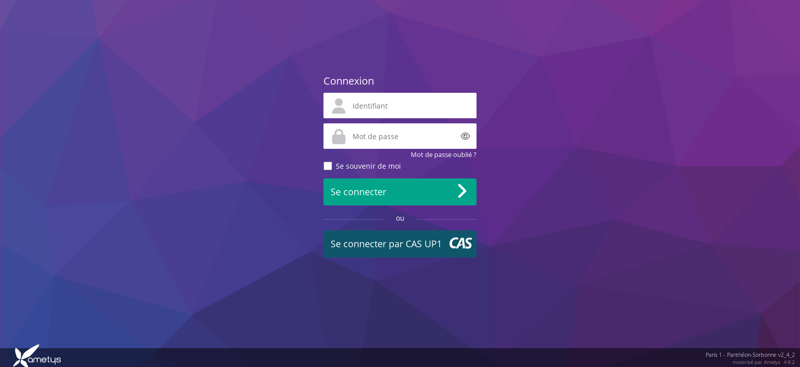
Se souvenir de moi (368, 166)
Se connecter (358, 192)
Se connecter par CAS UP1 (386, 244)
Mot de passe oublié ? (444, 154)
